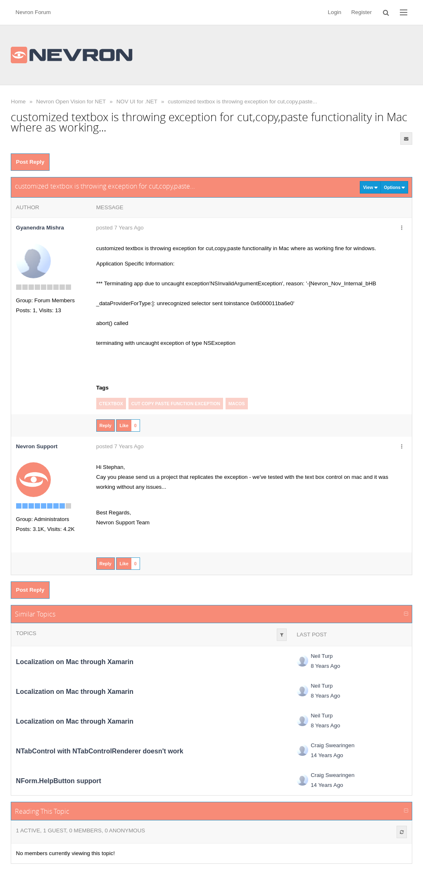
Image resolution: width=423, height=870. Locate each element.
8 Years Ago (325, 666)
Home (18, 101)
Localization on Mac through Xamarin (74, 661)
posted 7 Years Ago (120, 228)
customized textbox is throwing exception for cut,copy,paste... (242, 101)
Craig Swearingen (332, 745)
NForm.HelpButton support (58, 780)
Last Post (312, 634)
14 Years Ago (327, 755)
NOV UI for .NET (136, 101)
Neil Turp (322, 656)
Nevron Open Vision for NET (71, 101)
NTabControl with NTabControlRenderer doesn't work (99, 751)
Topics (26, 633)
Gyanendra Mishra (40, 228)
